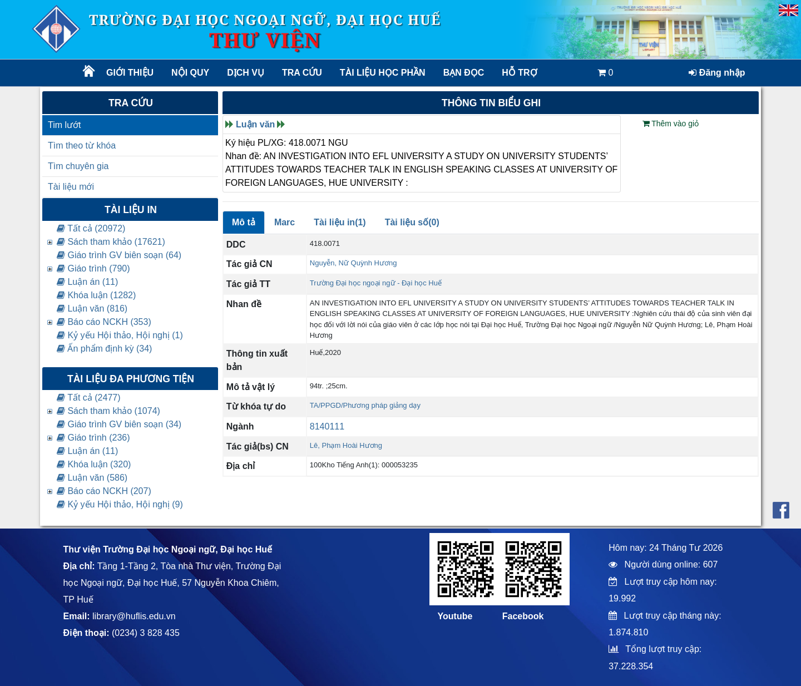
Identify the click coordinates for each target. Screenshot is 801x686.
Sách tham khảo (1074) (108, 411)
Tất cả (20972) (91, 228)
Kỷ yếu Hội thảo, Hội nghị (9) (120, 504)
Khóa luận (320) (94, 464)
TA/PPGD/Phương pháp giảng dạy (365, 405)
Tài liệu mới (71, 186)
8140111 (327, 426)
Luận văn (255, 124)
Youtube (455, 616)
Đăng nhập (717, 72)
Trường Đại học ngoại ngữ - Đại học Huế (376, 283)
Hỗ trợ (519, 72)
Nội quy (190, 72)
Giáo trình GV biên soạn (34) (119, 424)
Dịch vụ (245, 72)
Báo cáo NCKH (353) (104, 322)
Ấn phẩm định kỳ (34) (104, 348)
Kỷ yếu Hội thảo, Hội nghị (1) (120, 335)
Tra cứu (302, 72)
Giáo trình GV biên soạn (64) (119, 255)
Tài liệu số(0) (412, 222)
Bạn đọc (463, 72)
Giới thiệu (130, 72)
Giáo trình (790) (93, 268)
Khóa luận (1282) (96, 295)
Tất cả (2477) (89, 397)
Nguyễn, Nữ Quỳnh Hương (353, 263)
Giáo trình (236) (93, 437)
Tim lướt (64, 125)
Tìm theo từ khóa (82, 145)
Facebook (523, 616)
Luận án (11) (87, 282)
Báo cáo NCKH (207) (104, 491)
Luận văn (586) (92, 477)
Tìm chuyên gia (78, 166)
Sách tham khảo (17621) (111, 241)
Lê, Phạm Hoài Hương (346, 445)
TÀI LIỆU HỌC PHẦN (382, 72)
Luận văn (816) (92, 308)
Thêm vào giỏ (670, 123)
